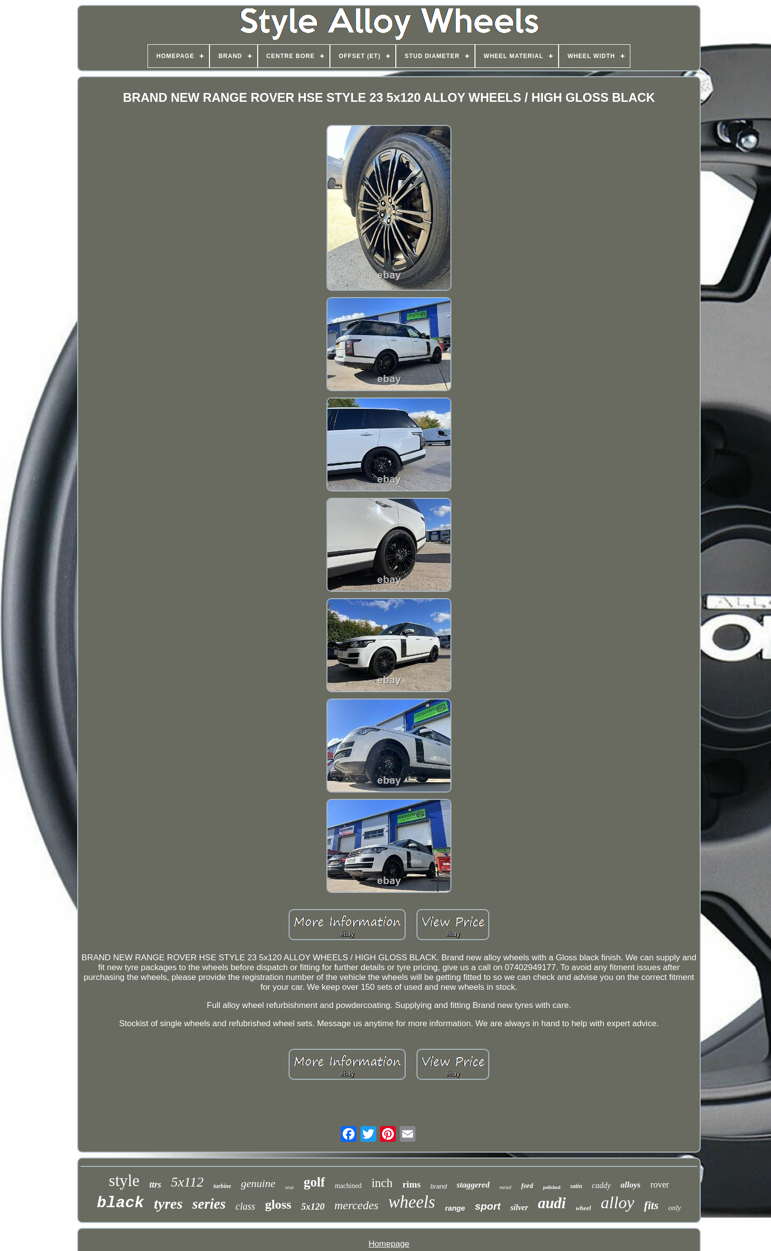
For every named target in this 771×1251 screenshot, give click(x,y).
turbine (222, 1186)
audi (552, 1203)
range (455, 1208)
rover (660, 1185)
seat (289, 1187)
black (120, 1203)
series (209, 1204)
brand (438, 1186)
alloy (617, 1202)
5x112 (187, 1182)
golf (314, 1182)
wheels (411, 1202)
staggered (473, 1185)
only (674, 1208)
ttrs (155, 1185)
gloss (278, 1204)
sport (488, 1206)
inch (381, 1183)
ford (527, 1186)
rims (411, 1184)
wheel (583, 1208)
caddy (601, 1185)
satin (576, 1186)
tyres (168, 1203)
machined (348, 1186)
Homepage (388, 1244)
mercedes (356, 1205)
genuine (258, 1183)
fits (651, 1205)
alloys (631, 1185)
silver (519, 1207)
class (245, 1206)
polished (552, 1187)
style (124, 1181)
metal (505, 1187)
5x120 (313, 1206)
